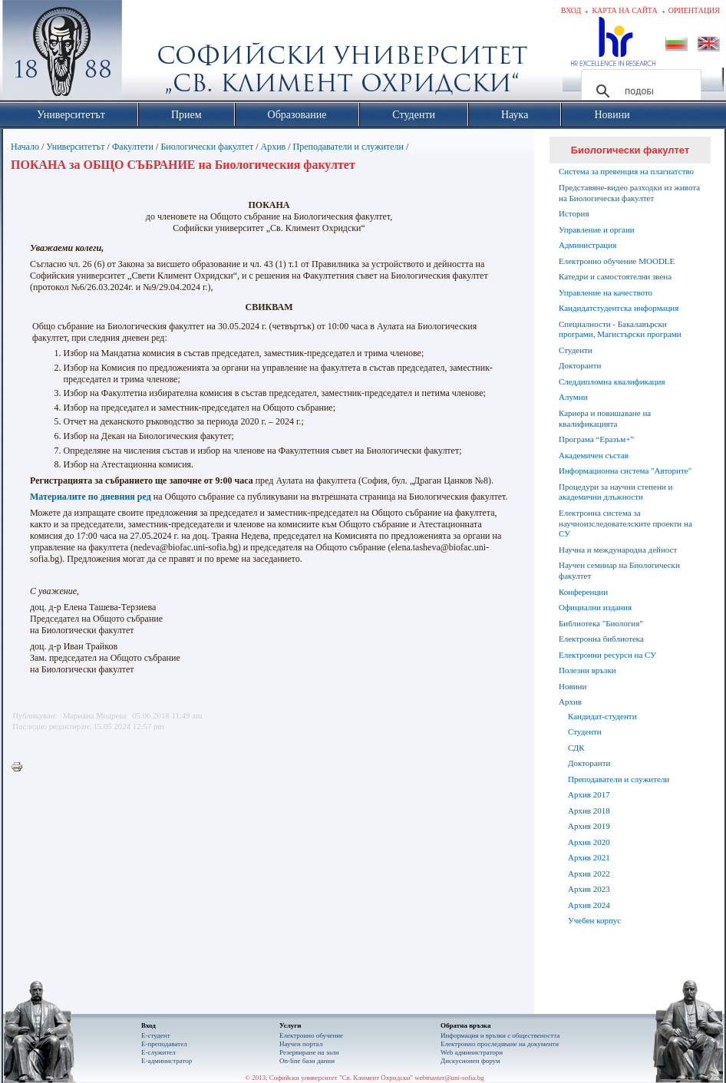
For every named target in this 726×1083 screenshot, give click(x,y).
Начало (25, 146)
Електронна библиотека (601, 638)
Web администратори (472, 1052)
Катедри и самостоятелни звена (615, 276)
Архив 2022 (589, 873)
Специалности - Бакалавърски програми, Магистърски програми (620, 329)
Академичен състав (594, 455)
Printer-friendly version (21, 767)
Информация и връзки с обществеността (500, 1035)
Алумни (573, 396)
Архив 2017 (589, 794)
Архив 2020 (589, 842)
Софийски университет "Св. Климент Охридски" (149, 53)
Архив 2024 (589, 905)
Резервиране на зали (309, 1052)
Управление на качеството (605, 292)
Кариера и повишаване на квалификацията (605, 418)
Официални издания (595, 607)
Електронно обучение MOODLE (617, 261)
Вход (571, 10)
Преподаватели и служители (348, 146)
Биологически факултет (206, 146)
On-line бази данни (307, 1061)
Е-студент (155, 1035)
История (574, 213)
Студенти (575, 350)
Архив (273, 146)
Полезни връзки (587, 670)
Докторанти (580, 365)
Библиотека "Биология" (601, 623)
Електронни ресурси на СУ (607, 654)
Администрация (587, 244)
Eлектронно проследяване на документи (500, 1044)
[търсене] (639, 91)
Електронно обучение (311, 1035)
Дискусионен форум (470, 1061)
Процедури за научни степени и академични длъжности (615, 492)
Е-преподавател (164, 1044)
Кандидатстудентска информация (618, 307)
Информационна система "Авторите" (625, 470)
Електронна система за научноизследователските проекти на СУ (625, 523)
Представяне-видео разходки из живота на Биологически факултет (629, 193)
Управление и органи (597, 229)
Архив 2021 (589, 857)
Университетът (75, 146)
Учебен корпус (594, 920)
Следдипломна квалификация (612, 381)
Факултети (132, 146)
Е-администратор (166, 1061)
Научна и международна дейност (618, 549)
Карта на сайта (624, 10)
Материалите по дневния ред (90, 496)
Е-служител (158, 1052)
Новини (572, 686)
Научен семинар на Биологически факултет (619, 570)
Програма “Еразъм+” (596, 439)
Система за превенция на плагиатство (626, 171)
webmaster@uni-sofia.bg (449, 1077)
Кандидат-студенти (602, 716)
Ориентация (694, 10)
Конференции (583, 591)
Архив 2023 (589, 888)
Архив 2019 (589, 825)
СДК (576, 747)
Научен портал (300, 1044)
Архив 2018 (589, 810)
